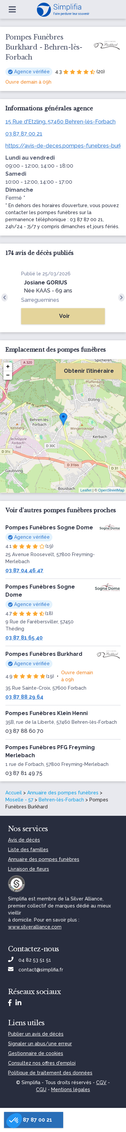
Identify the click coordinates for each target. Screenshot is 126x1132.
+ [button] (8, 367)
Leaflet (85, 490)
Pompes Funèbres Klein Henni (46, 713)
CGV (101, 1082)
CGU (41, 1089)
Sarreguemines (40, 300)
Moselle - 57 (19, 799)
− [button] (8, 375)
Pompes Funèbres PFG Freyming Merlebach (50, 751)
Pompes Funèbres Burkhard (43, 654)
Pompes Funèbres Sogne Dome (49, 527)
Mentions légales (70, 1089)
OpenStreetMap (111, 490)
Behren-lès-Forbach (61, 799)
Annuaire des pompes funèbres (62, 792)
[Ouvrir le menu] (12, 9)
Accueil (13, 792)
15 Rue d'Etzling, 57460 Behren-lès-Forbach (60, 121)
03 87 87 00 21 (23, 133)
